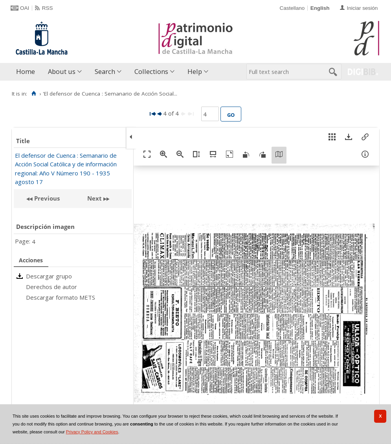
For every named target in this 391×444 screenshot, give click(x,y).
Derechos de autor (51, 287)
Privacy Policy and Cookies (92, 431)
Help (194, 71)
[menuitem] (27, 72)
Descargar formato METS (60, 297)
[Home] (33, 93)
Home (25, 71)
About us (61, 71)
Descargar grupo (49, 276)
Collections (151, 71)
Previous (46, 198)
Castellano (292, 8)
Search (105, 71)
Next (94, 198)
